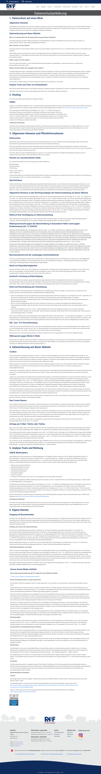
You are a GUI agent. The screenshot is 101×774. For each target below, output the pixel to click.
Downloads (57, 736)
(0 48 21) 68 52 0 (18, 742)
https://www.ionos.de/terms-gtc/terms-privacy (74, 107)
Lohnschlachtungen (59, 732)
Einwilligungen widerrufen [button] (74, 754)
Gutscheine (57, 734)
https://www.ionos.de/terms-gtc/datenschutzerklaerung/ (33, 496)
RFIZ (62, 772)
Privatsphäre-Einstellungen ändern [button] (25, 754)
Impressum (70, 732)
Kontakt (69, 736)
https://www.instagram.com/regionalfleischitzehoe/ (26, 576)
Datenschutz (70, 734)
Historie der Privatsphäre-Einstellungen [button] (52, 754)
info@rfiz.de (17, 745)
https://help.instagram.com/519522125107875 (57, 685)
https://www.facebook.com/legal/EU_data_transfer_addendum (27, 685)
